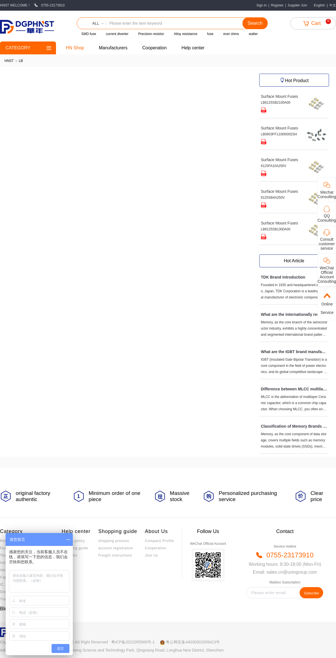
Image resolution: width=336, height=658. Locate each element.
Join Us (151, 555)
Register (277, 5)
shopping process (113, 541)
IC (2, 585)
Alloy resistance (185, 34)
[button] (91, 23)
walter (253, 34)
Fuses (5, 548)
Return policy (73, 541)
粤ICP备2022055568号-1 (133, 642)
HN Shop (75, 47)
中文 (332, 5)
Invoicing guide (75, 548)
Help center (192, 47)
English (319, 5)
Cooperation (154, 47)
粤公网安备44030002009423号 (193, 642)
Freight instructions (115, 555)
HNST (8, 61)
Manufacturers (113, 47)
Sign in (261, 5)
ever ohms (231, 34)
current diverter (117, 34)
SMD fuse (88, 34)
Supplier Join (297, 5)
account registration (115, 548)
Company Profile (159, 541)
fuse (210, 34)
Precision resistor (151, 34)
